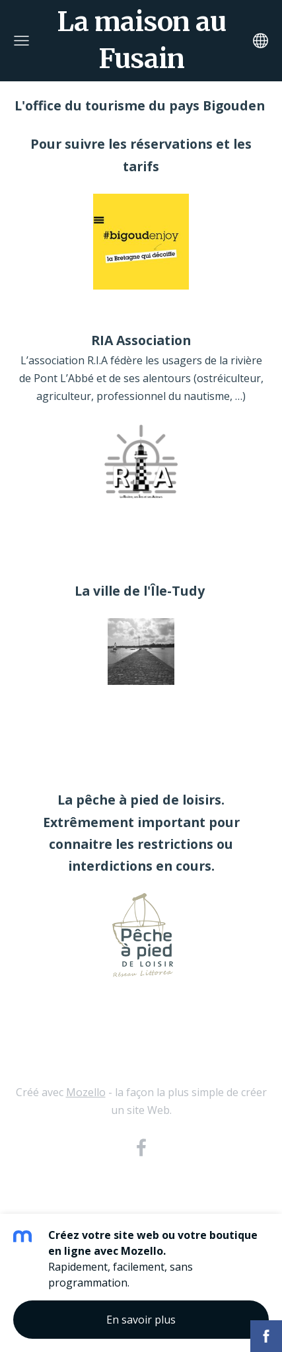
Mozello (86, 1092)
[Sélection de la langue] (260, 40)
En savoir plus (141, 1319)
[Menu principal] (21, 40)
